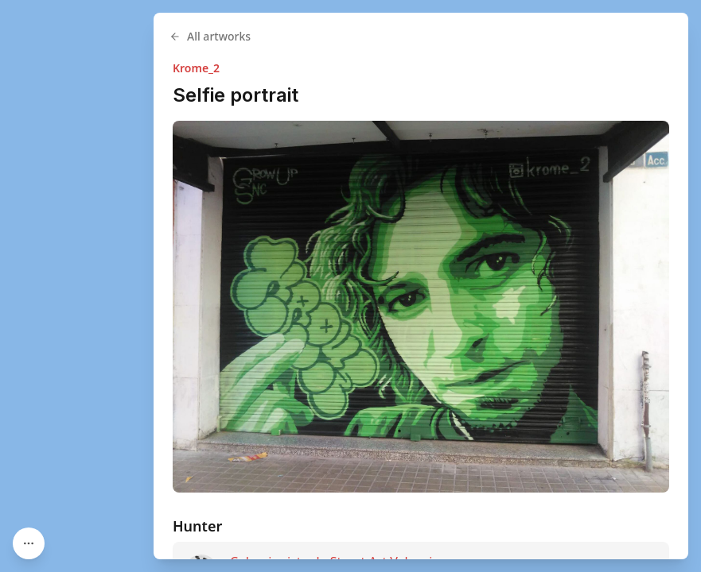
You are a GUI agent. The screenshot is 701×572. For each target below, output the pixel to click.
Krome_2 (196, 67)
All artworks (210, 36)
